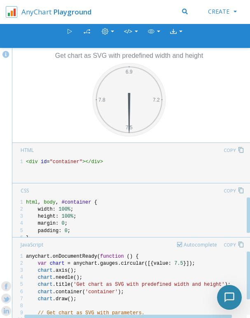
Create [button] (222, 11)
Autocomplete (200, 244)
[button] (154, 36)
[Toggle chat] (229, 297)
